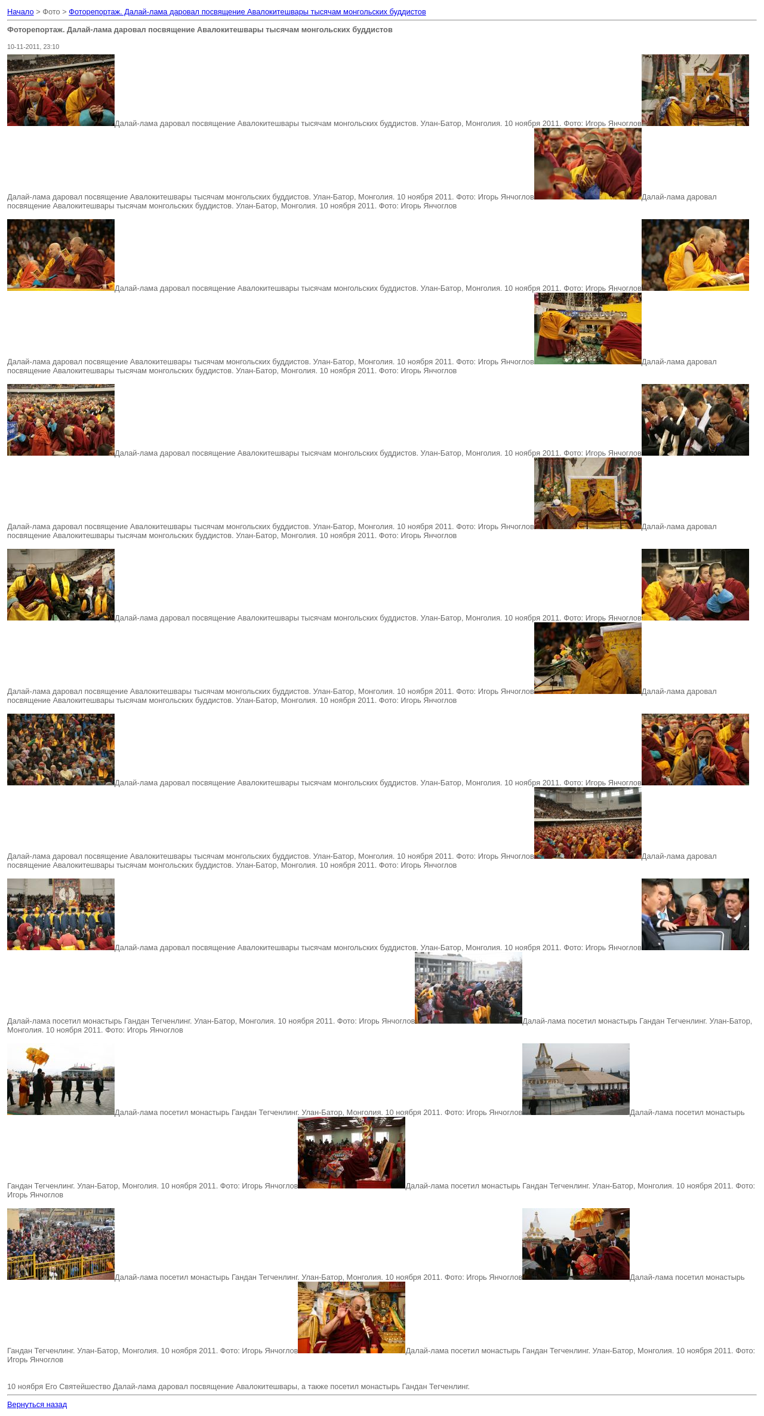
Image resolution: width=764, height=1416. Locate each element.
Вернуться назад (37, 1404)
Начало (20, 11)
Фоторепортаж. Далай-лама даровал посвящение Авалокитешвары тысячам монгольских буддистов (247, 11)
